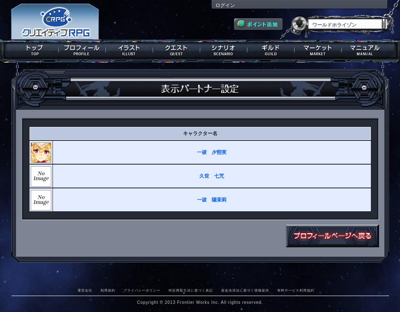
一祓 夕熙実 (211, 152)
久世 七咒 (211, 176)
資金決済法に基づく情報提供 (245, 290)
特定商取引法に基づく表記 (191, 290)
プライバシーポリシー (141, 290)
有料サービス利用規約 (295, 290)
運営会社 (85, 290)
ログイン (225, 5)
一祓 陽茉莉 (211, 200)
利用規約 (108, 290)
